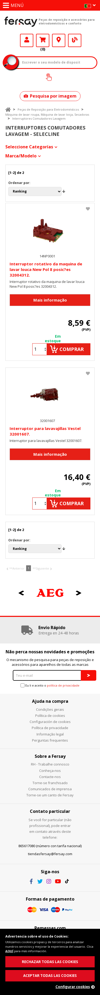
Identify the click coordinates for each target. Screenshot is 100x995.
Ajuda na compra (50, 701)
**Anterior (17, 568)
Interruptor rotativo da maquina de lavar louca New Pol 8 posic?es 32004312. (46, 269)
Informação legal (50, 734)
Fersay (21, 21)
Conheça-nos (50, 770)
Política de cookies (50, 715)
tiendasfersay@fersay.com (50, 853)
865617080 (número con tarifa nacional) (50, 845)
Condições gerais (50, 709)
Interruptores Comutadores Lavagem (39, 118)
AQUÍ (9, 951)
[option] (50, 593)
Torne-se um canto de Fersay (50, 795)
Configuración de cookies (50, 721)
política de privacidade (63, 685)
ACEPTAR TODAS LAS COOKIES (50, 975)
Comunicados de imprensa (50, 789)
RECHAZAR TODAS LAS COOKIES (50, 961)
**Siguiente (41, 568)
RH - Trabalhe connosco (50, 764)
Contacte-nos (50, 776)
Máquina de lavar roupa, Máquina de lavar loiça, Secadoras (47, 114)
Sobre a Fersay (50, 756)
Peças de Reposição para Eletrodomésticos (48, 109)
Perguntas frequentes (50, 740)
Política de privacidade (50, 727)
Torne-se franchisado (50, 782)
